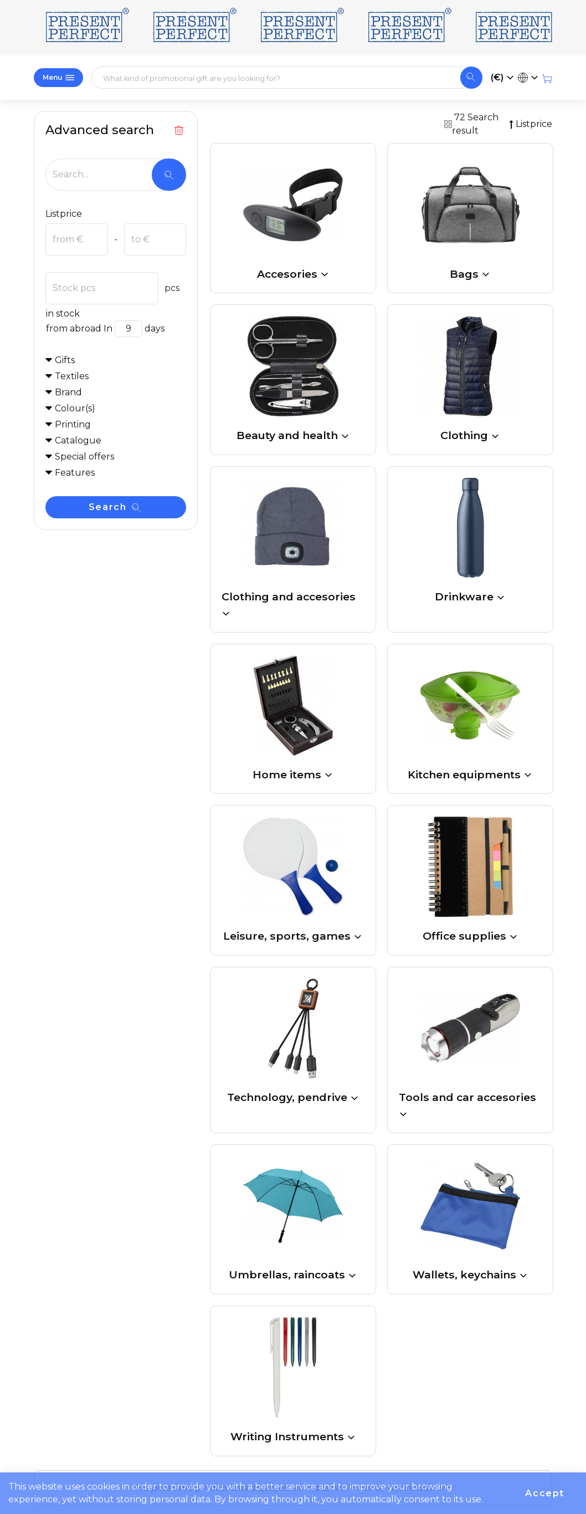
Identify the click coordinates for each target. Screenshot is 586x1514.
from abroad (73, 328)
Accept (544, 1493)
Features (75, 472)
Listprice (63, 213)
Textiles (72, 376)
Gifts (65, 360)
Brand (68, 392)
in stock (62, 313)
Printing (73, 424)
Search (115, 507)
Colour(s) (75, 408)
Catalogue (78, 440)
